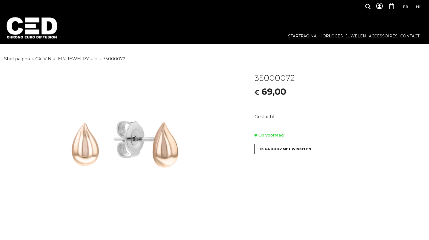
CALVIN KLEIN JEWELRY (62, 58)
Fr (405, 6)
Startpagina (302, 36)
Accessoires (383, 36)
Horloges (331, 36)
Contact (409, 36)
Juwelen (356, 36)
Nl (418, 6)
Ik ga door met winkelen (285, 149)
